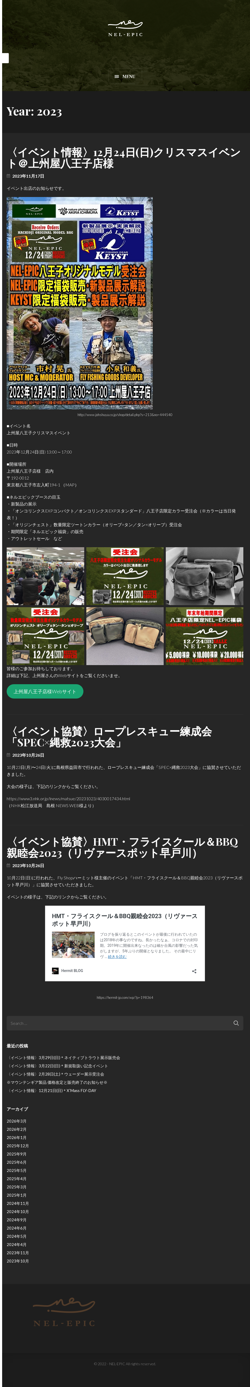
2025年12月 (18, 1145)
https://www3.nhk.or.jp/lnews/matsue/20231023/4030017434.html (68, 798)
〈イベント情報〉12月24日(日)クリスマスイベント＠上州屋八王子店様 (124, 157)
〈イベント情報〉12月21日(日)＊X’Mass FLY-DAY (51, 1090)
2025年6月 (17, 1162)
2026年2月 (17, 1129)
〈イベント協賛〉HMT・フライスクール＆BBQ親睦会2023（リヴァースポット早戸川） (122, 846)
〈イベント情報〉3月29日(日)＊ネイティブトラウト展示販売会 (63, 1057)
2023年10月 (18, 1260)
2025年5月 (17, 1170)
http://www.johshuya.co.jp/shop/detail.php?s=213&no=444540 (125, 415)
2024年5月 (17, 1236)
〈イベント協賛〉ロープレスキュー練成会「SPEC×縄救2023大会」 (109, 736)
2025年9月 (17, 1153)
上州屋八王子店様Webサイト (45, 691)
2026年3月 (17, 1121)
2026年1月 (17, 1137)
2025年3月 (17, 1186)
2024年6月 (17, 1228)
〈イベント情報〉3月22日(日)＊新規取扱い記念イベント (57, 1065)
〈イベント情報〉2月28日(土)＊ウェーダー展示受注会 (55, 1074)
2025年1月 (17, 1195)
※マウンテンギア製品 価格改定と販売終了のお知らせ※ (57, 1082)
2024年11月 (18, 1203)
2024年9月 (17, 1219)
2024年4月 (17, 1244)
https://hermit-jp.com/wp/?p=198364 (125, 997)
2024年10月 (18, 1211)
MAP (70, 484)
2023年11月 (18, 1252)
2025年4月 (17, 1178)
